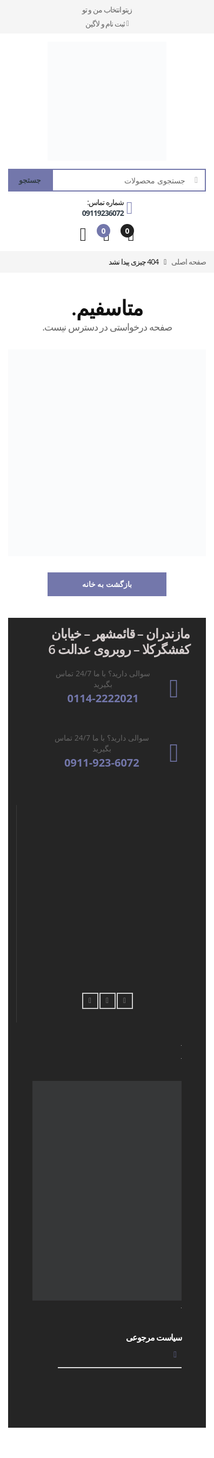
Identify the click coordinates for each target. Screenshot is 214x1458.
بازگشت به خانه (107, 584)
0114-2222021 (102, 698)
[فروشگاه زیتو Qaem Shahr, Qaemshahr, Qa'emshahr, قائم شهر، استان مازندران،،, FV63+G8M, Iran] (107, 900)
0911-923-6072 (101, 763)
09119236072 (103, 213)
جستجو (30, 180)
